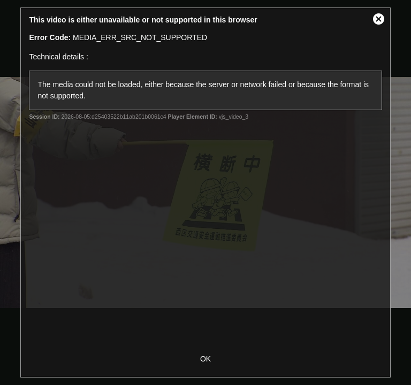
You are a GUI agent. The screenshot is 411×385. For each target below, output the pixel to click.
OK (205, 359)
